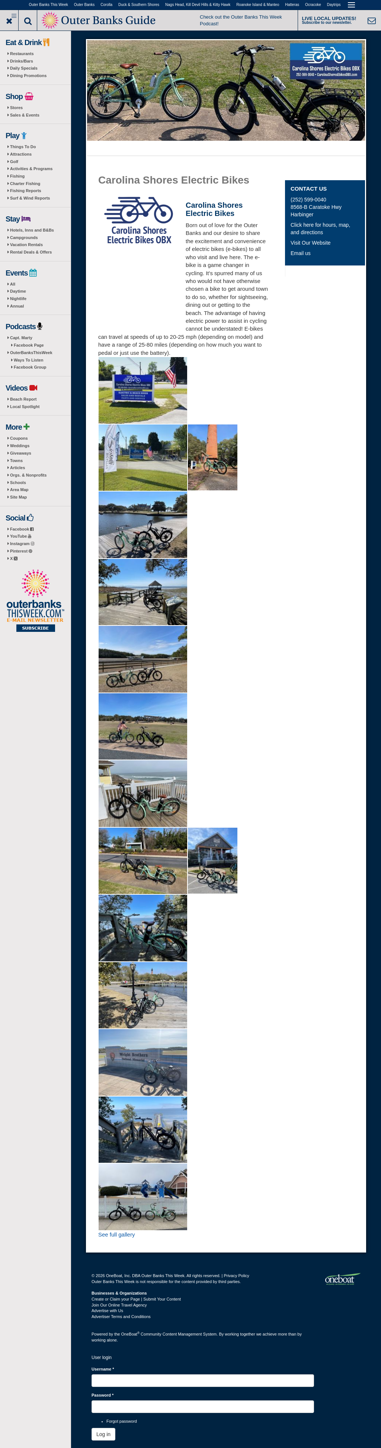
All (12, 284)
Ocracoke (313, 5)
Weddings (19, 445)
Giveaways (20, 453)
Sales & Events (24, 115)
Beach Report (23, 399)
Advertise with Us (107, 1310)
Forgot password (121, 1421)
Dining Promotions (28, 75)
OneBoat (130, 1334)
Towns (16, 460)
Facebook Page (29, 345)
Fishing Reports (25, 190)
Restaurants (22, 53)
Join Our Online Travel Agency (119, 1305)
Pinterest (21, 551)
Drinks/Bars (21, 61)
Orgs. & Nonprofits (28, 475)
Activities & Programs (31, 168)
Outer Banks (84, 5)
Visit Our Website (311, 243)
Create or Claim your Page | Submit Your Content (136, 1299)
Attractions (21, 154)
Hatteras (292, 5)
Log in (103, 1434)
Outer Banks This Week (48, 5)
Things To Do (23, 146)
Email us (301, 253)
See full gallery (116, 1234)
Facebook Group (30, 367)
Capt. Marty (21, 337)
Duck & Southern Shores (138, 5)
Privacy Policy (236, 1275)
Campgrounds (24, 237)
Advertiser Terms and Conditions (121, 1316)
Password (102, 1395)
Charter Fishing (25, 183)
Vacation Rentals (26, 244)
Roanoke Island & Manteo (257, 5)
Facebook (21, 529)
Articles (17, 467)
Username (103, 1369)
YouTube (20, 536)
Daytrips (334, 5)
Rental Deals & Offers (31, 252)
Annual (17, 306)
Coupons (19, 438)
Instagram (22, 543)
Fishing (17, 176)
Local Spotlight (24, 406)
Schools (18, 482)
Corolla (106, 5)
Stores (16, 107)
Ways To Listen (28, 360)
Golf (14, 161)
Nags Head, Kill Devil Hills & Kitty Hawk (197, 5)
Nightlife (18, 298)
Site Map (18, 497)
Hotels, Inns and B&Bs (32, 230)
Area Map (19, 489)
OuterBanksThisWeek (31, 352)
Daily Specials (24, 68)
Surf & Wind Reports (30, 198)
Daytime (18, 291)
